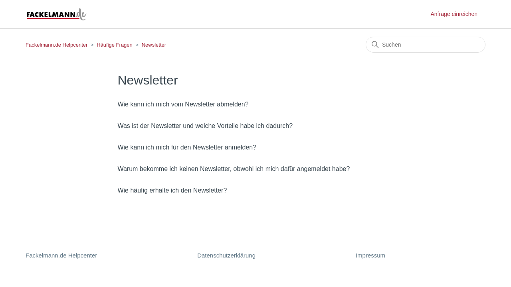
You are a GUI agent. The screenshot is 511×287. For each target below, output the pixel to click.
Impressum (370, 255)
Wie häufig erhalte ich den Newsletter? (172, 190)
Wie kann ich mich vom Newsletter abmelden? (182, 104)
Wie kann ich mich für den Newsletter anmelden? (186, 147)
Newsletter (154, 45)
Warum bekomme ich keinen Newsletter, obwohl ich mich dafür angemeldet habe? (233, 168)
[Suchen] (425, 45)
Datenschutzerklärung (226, 255)
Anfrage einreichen (453, 14)
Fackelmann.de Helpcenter (57, 45)
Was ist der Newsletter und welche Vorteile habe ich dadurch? (205, 125)
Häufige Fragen (115, 45)
